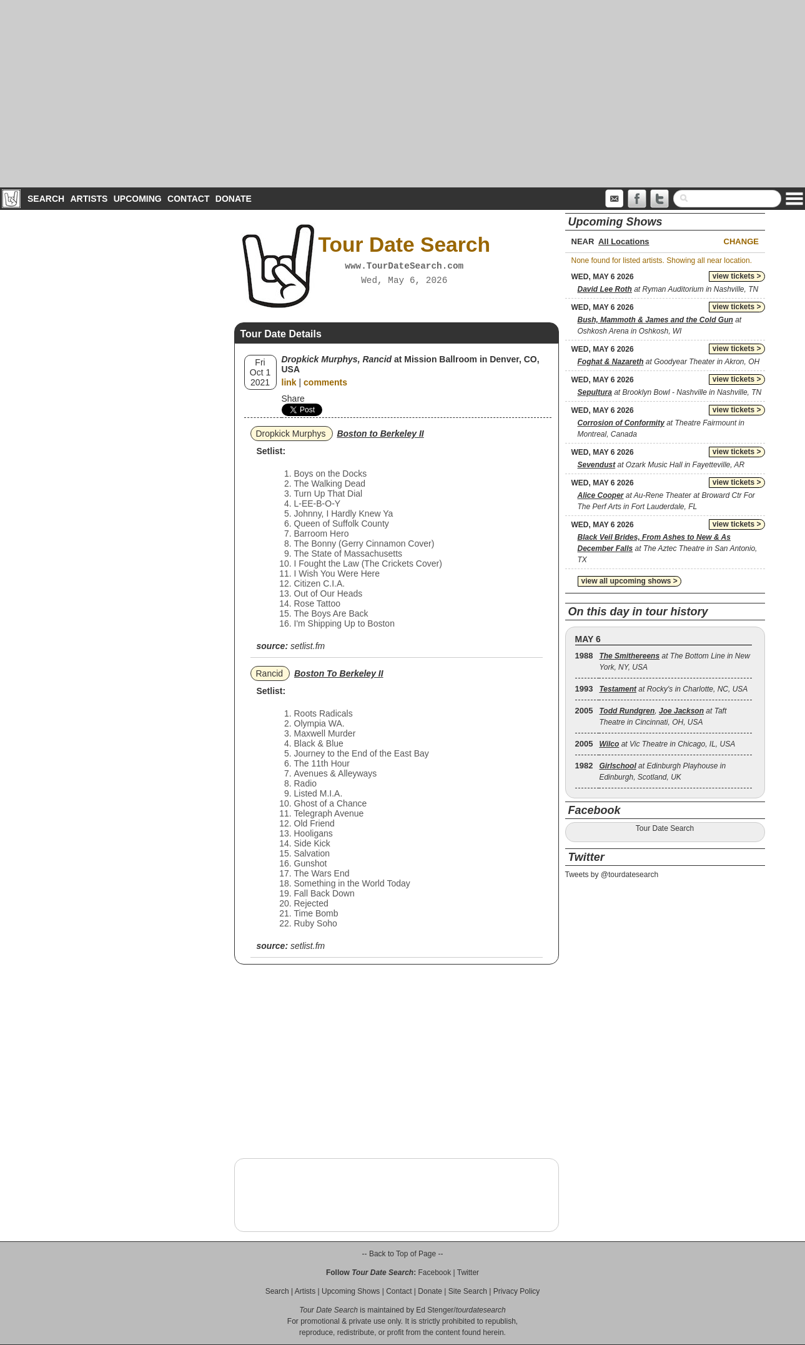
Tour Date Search (665, 828)
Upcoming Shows (351, 1291)
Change (741, 241)
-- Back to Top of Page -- (402, 1253)
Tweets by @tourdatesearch (612, 874)
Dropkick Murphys (291, 434)
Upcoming (138, 199)
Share (293, 399)
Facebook (434, 1272)
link (289, 382)
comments (325, 382)
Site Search (467, 1291)
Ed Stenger (434, 1310)
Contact (188, 199)
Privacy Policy (516, 1291)
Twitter (468, 1272)
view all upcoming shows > (629, 581)
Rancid (270, 673)
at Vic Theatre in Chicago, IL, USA (667, 744)
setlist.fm (307, 646)
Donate (233, 199)
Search (45, 199)
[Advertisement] (403, 93)
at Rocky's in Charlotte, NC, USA (673, 689)
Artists (88, 199)
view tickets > (737, 276)
